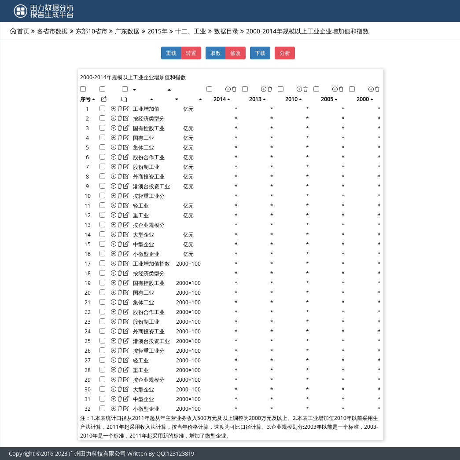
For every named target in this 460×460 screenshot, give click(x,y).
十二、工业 (190, 31)
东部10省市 (91, 31)
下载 (260, 52)
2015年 (157, 31)
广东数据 (127, 31)
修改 (235, 52)
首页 (23, 31)
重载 (171, 52)
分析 (285, 52)
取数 (215, 52)
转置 (191, 52)
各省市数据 (52, 31)
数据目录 (226, 31)
